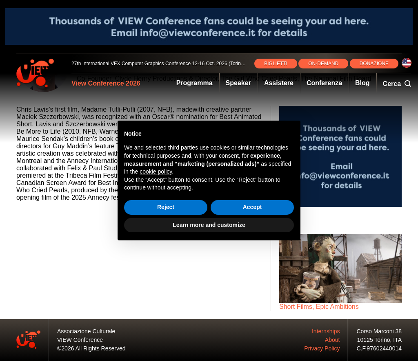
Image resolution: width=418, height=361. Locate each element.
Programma (194, 82)
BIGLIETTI (275, 63)
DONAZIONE (374, 63)
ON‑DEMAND (323, 63)
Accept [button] (252, 207)
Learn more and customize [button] (209, 225)
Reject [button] (165, 207)
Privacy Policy (322, 348)
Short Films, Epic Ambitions (319, 306)
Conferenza (324, 82)
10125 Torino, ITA (379, 340)
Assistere (278, 82)
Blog (362, 82)
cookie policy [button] (156, 171)
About (332, 340)
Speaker (238, 82)
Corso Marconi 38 (379, 331)
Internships (326, 331)
